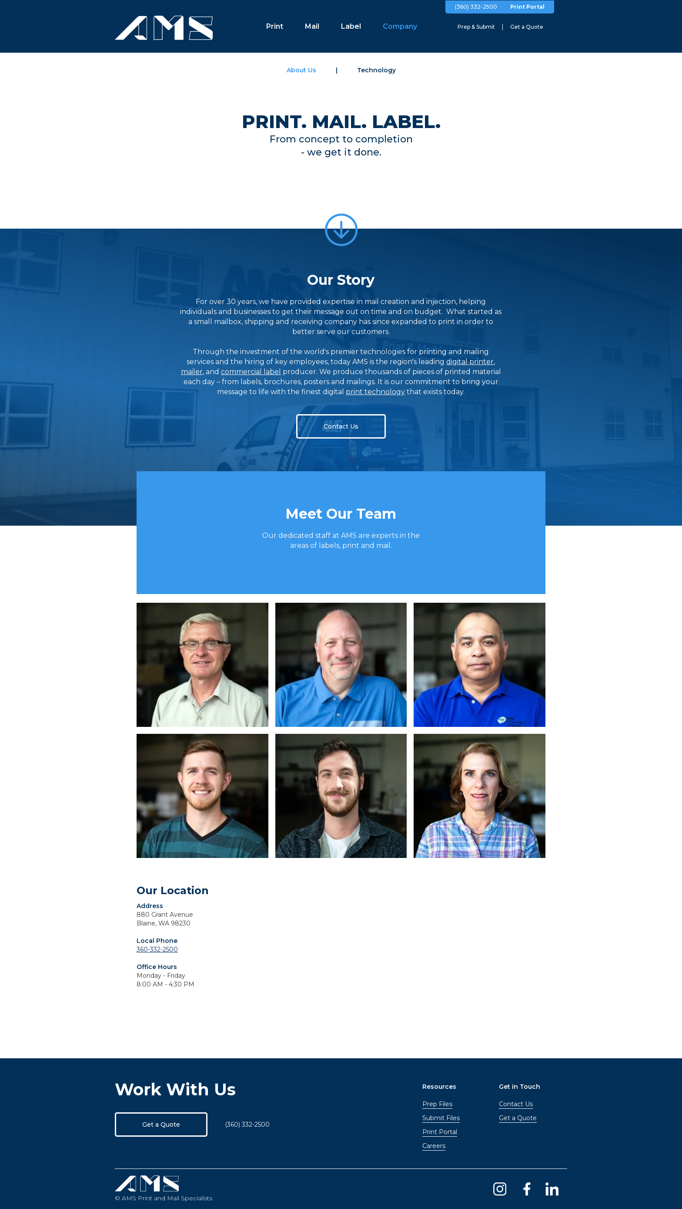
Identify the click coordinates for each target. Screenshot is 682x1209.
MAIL (336, 121)
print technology (375, 392)
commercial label (251, 372)
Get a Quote (161, 1124)
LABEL (403, 121)
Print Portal (527, 6)
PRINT (271, 121)
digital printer (470, 362)
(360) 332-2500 (476, 6)
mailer (192, 372)
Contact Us (341, 426)
